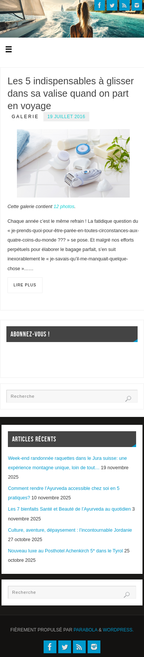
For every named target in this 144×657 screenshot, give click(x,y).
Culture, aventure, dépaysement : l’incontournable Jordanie (70, 530)
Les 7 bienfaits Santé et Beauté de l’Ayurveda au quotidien (69, 509)
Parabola (85, 630)
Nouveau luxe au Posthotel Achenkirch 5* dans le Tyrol (65, 551)
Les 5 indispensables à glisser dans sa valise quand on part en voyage (71, 93)
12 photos (63, 206)
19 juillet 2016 (66, 116)
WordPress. (118, 630)
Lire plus (25, 285)
